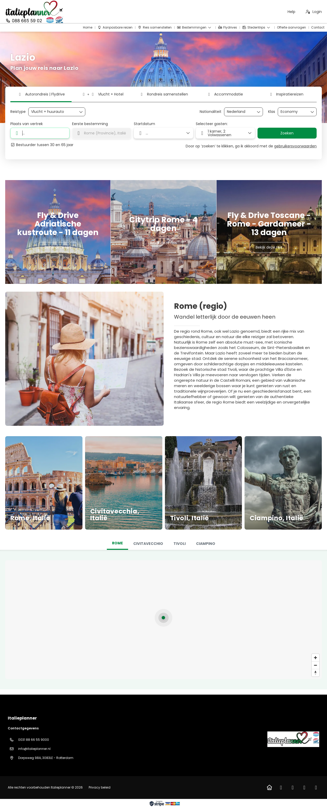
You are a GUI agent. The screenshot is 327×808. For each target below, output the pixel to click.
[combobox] (240, 112)
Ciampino (205, 543)
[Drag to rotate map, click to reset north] (315, 672)
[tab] (117, 543)
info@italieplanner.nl (34, 749)
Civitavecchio (148, 543)
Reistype (18, 111)
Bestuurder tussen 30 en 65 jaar (41, 144)
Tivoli (179, 543)
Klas (271, 111)
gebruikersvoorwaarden (295, 146)
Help (291, 11)
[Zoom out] (315, 665)
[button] (163, 618)
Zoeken (287, 133)
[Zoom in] (315, 657)
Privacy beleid (99, 787)
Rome (117, 543)
